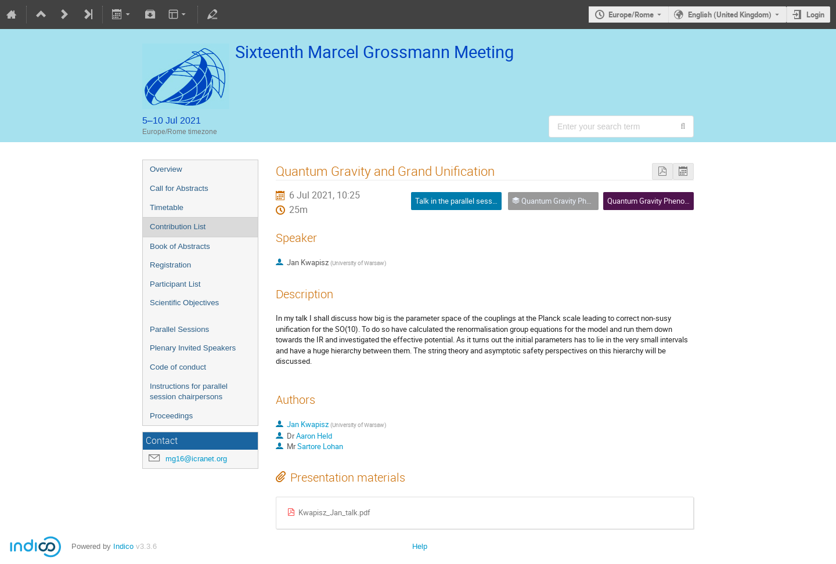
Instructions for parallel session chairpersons (189, 392)
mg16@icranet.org (196, 459)
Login (815, 14)
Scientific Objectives (184, 302)
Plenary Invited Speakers (193, 348)
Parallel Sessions (179, 329)
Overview (166, 169)
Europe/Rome (631, 14)
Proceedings (171, 415)
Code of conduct (178, 367)
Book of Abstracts (180, 246)
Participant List (175, 284)
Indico (123, 546)
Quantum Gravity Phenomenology (661, 201)
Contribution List (178, 226)
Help (419, 546)
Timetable (166, 207)
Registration (170, 265)
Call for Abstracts (179, 188)
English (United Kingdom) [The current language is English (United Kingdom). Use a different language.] (730, 14)
